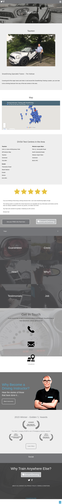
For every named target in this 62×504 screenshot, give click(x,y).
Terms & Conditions (43, 485)
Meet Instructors (8, 401)
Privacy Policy (32, 485)
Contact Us (23, 485)
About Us (15, 485)
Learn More (31, 446)
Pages (31, 231)
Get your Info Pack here (16, 222)
